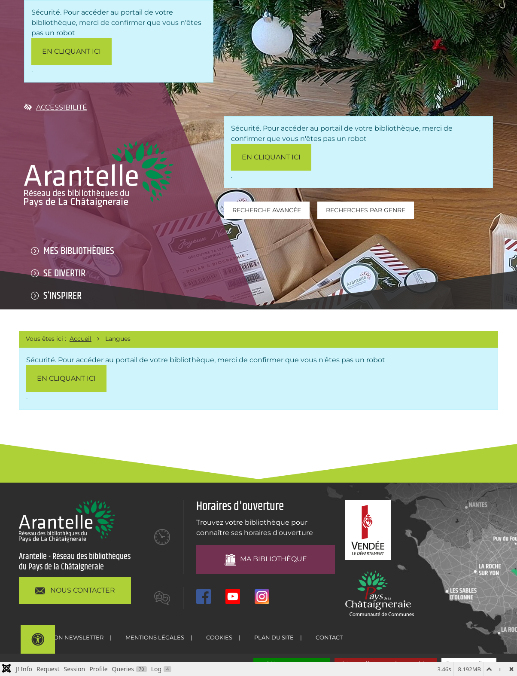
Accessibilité (55, 107)
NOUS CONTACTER (75, 590)
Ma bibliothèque (265, 559)
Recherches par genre (365, 210)
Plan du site (274, 637)
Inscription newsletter (64, 637)
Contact (329, 637)
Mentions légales (154, 637)
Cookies (219, 637)
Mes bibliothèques (78, 251)
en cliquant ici (71, 51)
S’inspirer (62, 295)
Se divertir (64, 273)
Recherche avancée (266, 210)
